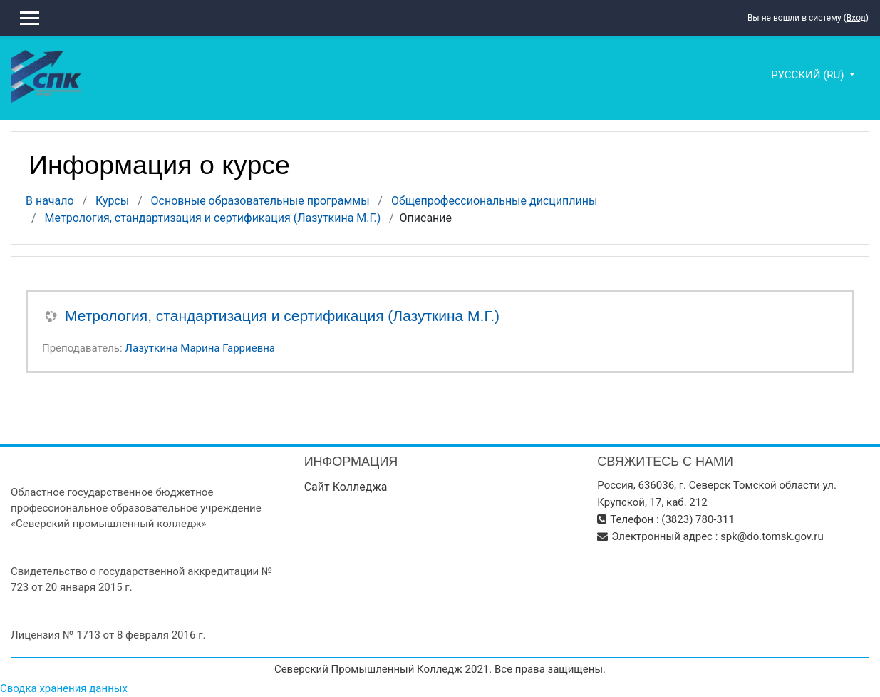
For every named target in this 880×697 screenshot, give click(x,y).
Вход (856, 18)
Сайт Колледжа (346, 487)
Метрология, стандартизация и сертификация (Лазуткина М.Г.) (213, 218)
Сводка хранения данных (64, 688)
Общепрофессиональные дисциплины (494, 201)
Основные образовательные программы (260, 201)
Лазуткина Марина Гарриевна (200, 348)
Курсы (112, 201)
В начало (50, 201)
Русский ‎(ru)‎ (809, 74)
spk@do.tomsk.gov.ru (772, 536)
